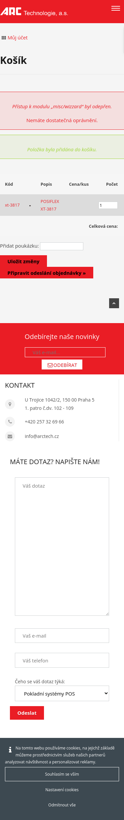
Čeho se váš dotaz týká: (40, 681)
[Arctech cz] (34, 12)
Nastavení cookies (62, 790)
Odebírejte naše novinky (62, 336)
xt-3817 (12, 205)
